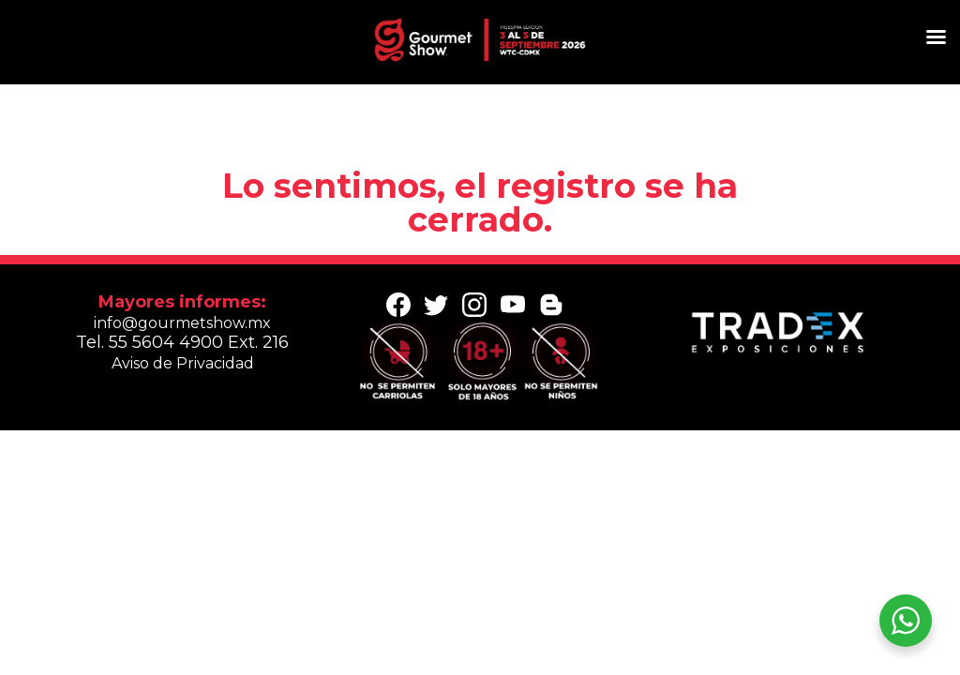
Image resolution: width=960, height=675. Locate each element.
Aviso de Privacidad (183, 363)
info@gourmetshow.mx (182, 323)
